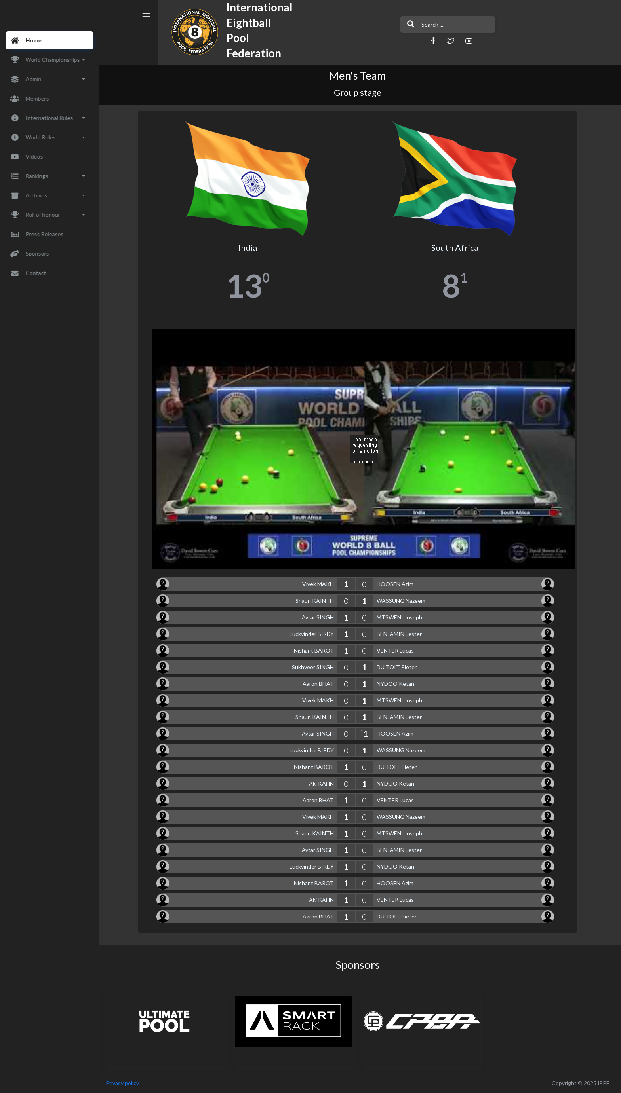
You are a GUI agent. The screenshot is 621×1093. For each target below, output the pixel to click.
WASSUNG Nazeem (403, 600)
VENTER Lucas (397, 650)
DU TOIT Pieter (399, 667)
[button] (403, 40)
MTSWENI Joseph (402, 617)
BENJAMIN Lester (401, 633)
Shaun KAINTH (317, 600)
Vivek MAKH (320, 584)
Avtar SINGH (320, 617)
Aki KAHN (323, 783)
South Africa (457, 248)
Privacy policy (127, 1083)
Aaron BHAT (320, 683)
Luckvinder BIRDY (314, 633)
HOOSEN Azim (397, 584)
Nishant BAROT (316, 650)
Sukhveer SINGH (315, 667)
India (250, 248)
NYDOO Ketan (398, 683)
